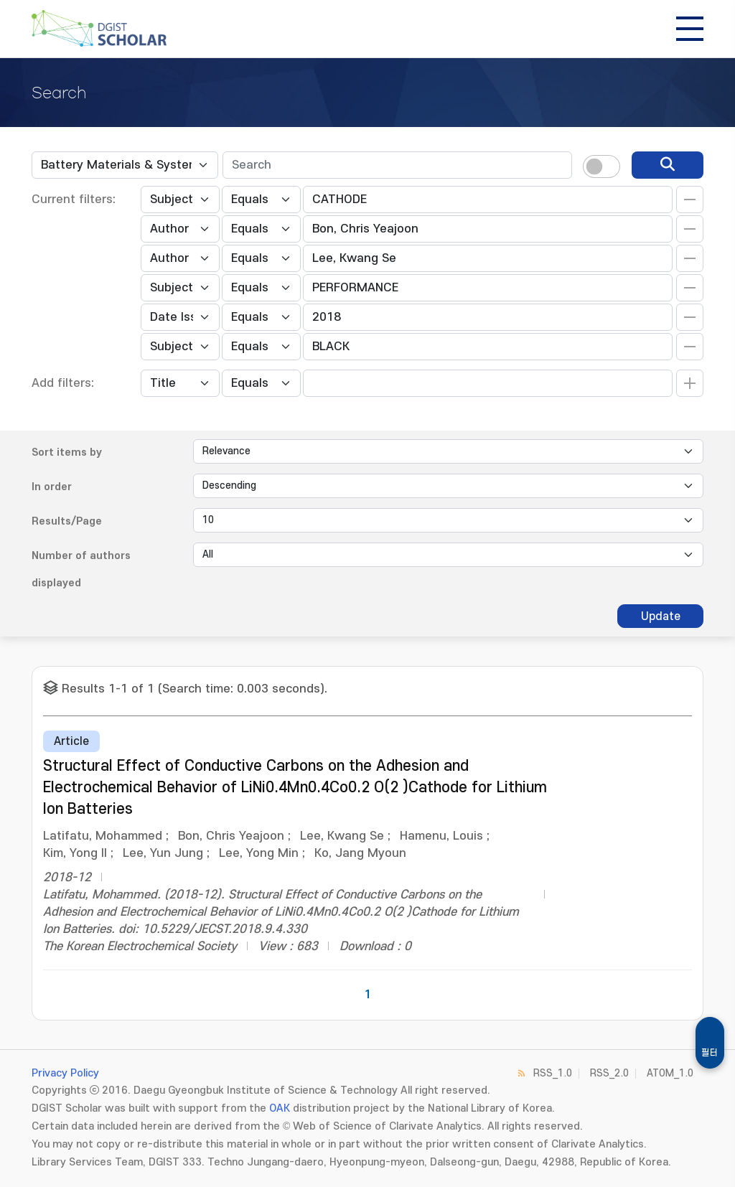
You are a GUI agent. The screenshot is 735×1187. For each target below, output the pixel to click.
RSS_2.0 (609, 1073)
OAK (279, 1108)
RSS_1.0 (552, 1073)
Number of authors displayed (81, 569)
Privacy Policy (65, 1073)
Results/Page (67, 521)
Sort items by (67, 452)
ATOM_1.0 (670, 1073)
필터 (709, 1053)
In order (52, 487)
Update (660, 616)
